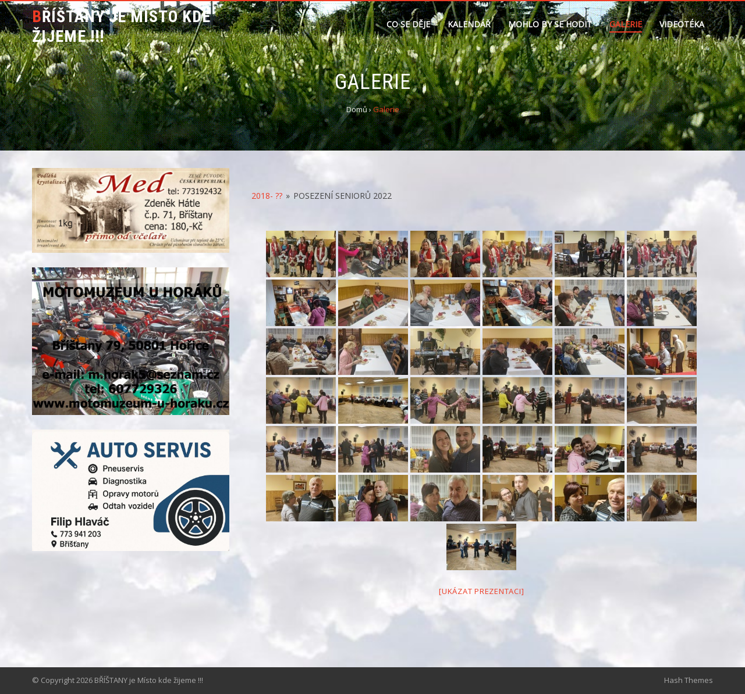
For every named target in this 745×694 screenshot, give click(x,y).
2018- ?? (266, 195)
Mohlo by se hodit (550, 24)
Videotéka (681, 24)
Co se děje (408, 24)
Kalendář (469, 24)
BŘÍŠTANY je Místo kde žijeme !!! (121, 26)
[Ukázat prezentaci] (481, 591)
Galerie (625, 24)
